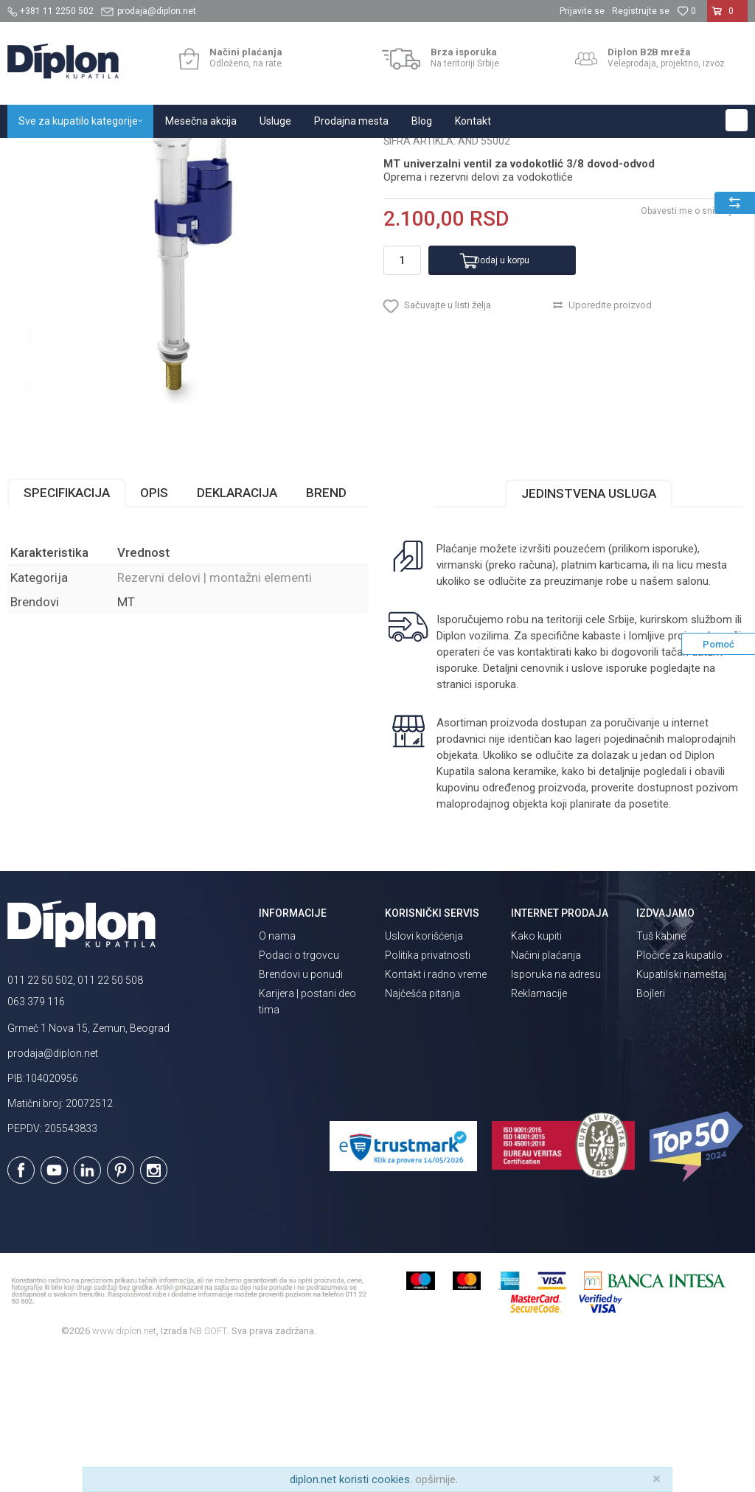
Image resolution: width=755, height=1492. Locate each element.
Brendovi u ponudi (301, 1112)
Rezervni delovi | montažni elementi (294, 153)
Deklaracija (237, 630)
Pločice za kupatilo (679, 1093)
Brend (326, 630)
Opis (154, 630)
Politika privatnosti (427, 1093)
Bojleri (650, 1131)
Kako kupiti (536, 1074)
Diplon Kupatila (39, 153)
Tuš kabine (661, 1074)
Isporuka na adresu (556, 1112)
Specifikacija (67, 630)
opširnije (435, 1479)
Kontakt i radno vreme (436, 1112)
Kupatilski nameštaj (681, 1112)
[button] (737, 120)
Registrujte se (640, 11)
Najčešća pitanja (422, 1131)
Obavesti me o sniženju (689, 349)
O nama (277, 1074)
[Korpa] (727, 17)
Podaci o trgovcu (299, 1093)
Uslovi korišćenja (424, 1074)
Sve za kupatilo (115, 153)
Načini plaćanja (546, 1093)
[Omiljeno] (686, 11)
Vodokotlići (184, 153)
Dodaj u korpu (501, 398)
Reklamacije (539, 1131)
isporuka (495, 822)
